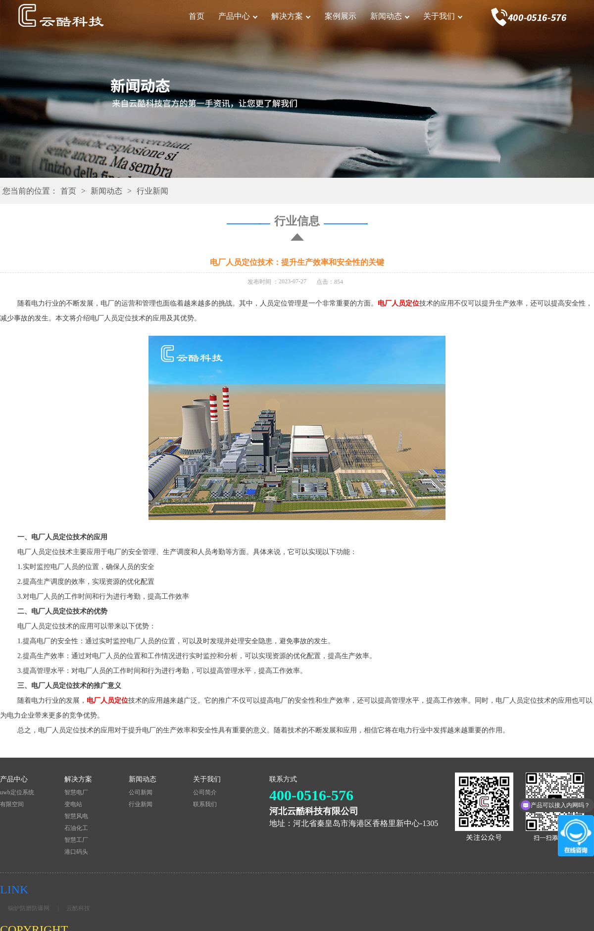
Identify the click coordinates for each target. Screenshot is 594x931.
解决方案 (287, 16)
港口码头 (76, 851)
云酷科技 (78, 908)
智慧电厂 (76, 792)
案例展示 (340, 16)
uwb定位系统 (17, 792)
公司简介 (205, 792)
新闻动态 (386, 16)
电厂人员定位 (398, 303)
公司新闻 (140, 792)
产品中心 (234, 16)
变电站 (73, 804)
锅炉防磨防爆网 (29, 908)
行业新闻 (152, 191)
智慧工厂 (76, 839)
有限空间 (12, 804)
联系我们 (205, 804)
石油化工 (76, 828)
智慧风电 (76, 816)
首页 (196, 16)
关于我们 (439, 16)
